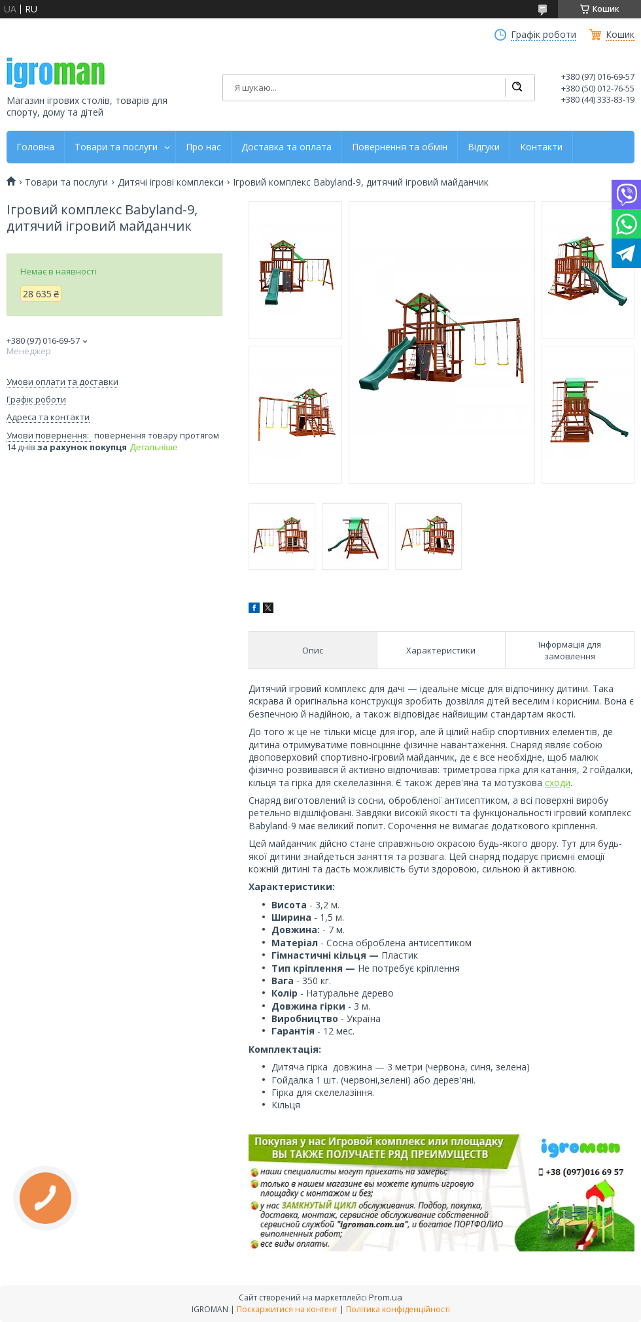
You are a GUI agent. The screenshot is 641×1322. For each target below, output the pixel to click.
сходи (557, 782)
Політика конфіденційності (398, 1309)
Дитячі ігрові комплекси (171, 182)
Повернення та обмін (399, 147)
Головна (35, 147)
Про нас (203, 147)
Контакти (541, 147)
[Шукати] (516, 87)
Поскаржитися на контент (287, 1309)
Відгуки (484, 147)
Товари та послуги (116, 147)
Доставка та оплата (286, 147)
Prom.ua (385, 1297)
